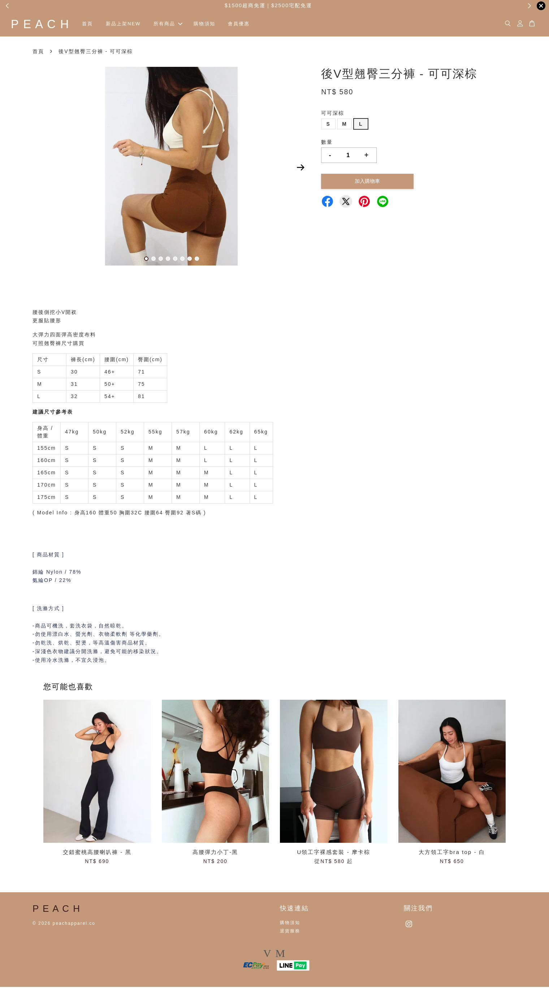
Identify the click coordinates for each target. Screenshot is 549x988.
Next (300, 169)
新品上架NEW (132, 24)
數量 (327, 143)
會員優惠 (248, 24)
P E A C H (45, 24)
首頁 (96, 24)
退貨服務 (290, 932)
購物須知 (213, 24)
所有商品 (177, 24)
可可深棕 (332, 114)
